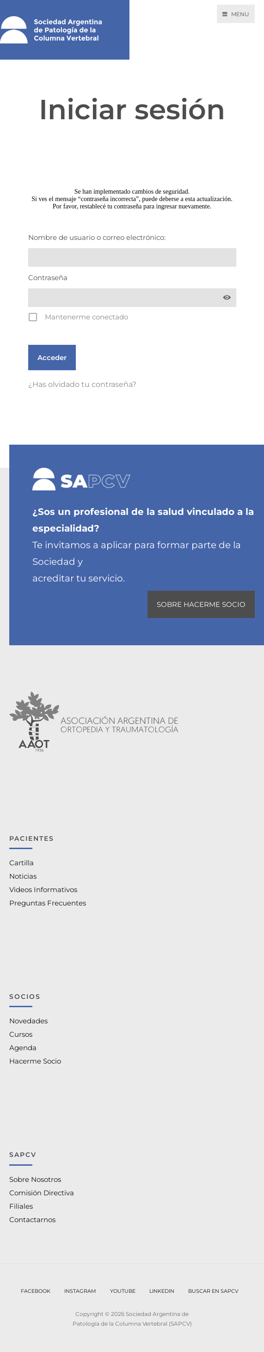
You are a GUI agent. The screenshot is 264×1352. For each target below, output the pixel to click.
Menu (235, 14)
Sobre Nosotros (35, 1179)
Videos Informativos (43, 889)
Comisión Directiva (41, 1192)
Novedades (28, 1020)
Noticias (23, 876)
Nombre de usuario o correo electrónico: (97, 237)
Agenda (23, 1047)
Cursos (20, 1034)
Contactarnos (32, 1219)
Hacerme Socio (35, 1061)
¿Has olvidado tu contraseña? (82, 384)
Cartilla (21, 862)
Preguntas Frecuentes (47, 903)
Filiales (21, 1206)
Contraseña (48, 277)
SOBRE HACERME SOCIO (201, 604)
